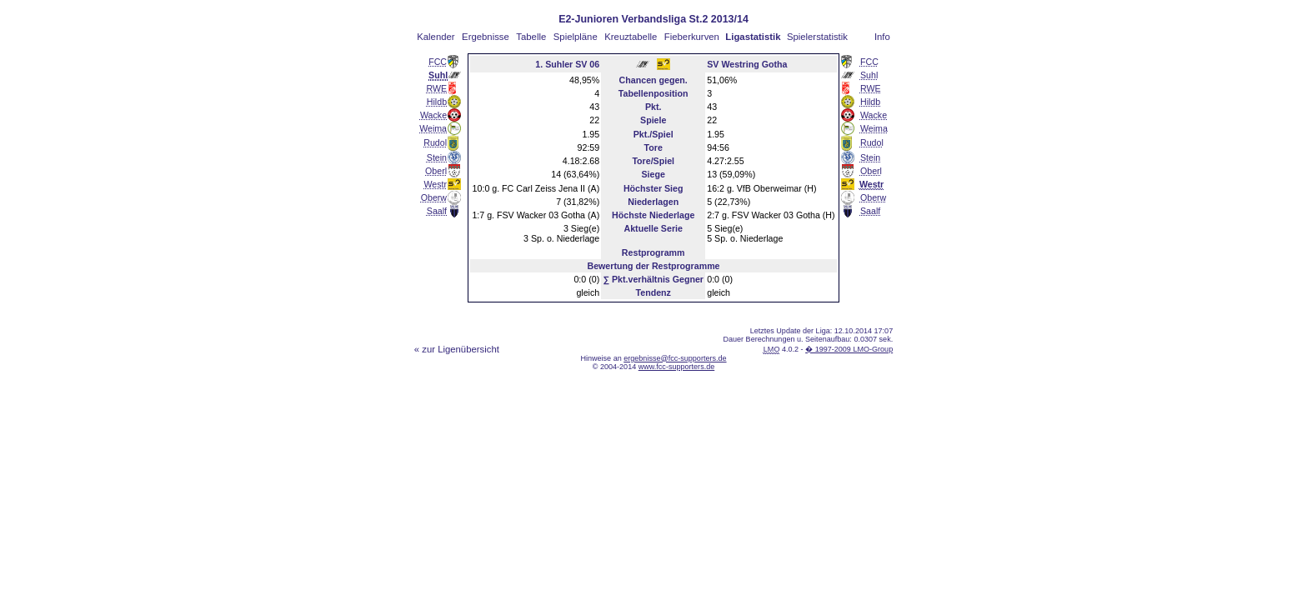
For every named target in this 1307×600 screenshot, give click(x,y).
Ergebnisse (485, 37)
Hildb (437, 102)
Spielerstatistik (817, 37)
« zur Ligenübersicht (456, 349)
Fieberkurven (691, 37)
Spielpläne (575, 37)
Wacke (433, 115)
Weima (433, 128)
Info (882, 37)
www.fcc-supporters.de (676, 366)
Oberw (434, 197)
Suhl (869, 75)
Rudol (435, 143)
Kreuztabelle (630, 37)
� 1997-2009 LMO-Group (849, 349)
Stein (437, 157)
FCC (437, 62)
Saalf (437, 211)
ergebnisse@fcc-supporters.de (674, 358)
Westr (435, 184)
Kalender (435, 37)
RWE (436, 88)
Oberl (436, 171)
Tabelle (531, 37)
